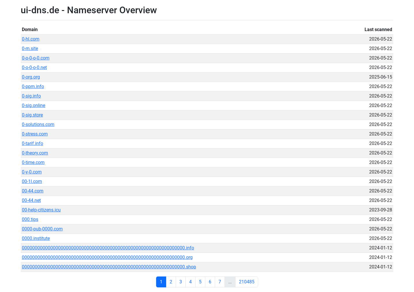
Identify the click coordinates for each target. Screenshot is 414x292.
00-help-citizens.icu (41, 210)
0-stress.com (35, 134)
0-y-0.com (32, 172)
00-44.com (32, 191)
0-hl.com (30, 39)
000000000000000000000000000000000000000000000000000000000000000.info (108, 248)
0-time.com (33, 162)
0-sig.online (33, 105)
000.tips (30, 219)
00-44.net (31, 200)
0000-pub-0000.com (42, 229)
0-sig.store (32, 115)
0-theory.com (35, 153)
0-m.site (30, 48)
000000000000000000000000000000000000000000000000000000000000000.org (107, 257)
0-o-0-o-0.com (35, 58)
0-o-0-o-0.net (34, 67)
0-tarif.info (32, 143)
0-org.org (31, 77)
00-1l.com (32, 181)
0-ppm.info (33, 86)
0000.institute (36, 238)
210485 (246, 282)
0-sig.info (31, 96)
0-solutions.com (38, 124)
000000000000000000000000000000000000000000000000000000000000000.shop (109, 267)
